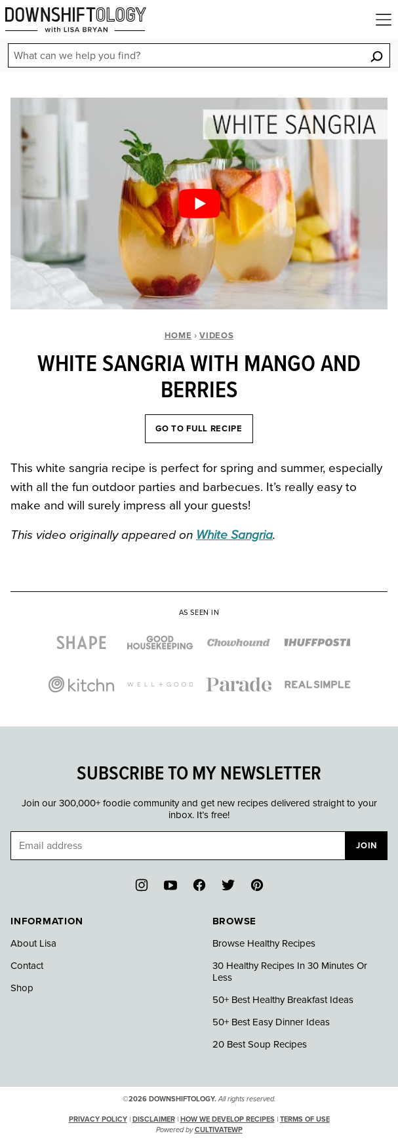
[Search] (376, 56)
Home (178, 335)
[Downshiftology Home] (75, 19)
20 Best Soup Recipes (259, 1044)
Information (46, 921)
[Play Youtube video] (199, 203)
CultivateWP (219, 1130)
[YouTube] (170, 885)
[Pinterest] (257, 885)
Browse (234, 921)
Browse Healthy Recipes (263, 943)
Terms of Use (305, 1119)
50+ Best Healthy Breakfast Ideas (282, 1000)
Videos (216, 335)
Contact (26, 966)
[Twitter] (228, 885)
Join (366, 845)
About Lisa (33, 943)
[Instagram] (141, 885)
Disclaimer (153, 1119)
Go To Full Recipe (198, 428)
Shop (21, 988)
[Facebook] (199, 885)
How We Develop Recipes (227, 1119)
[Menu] (383, 19)
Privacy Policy (98, 1119)
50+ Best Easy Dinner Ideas (271, 1022)
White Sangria (234, 535)
